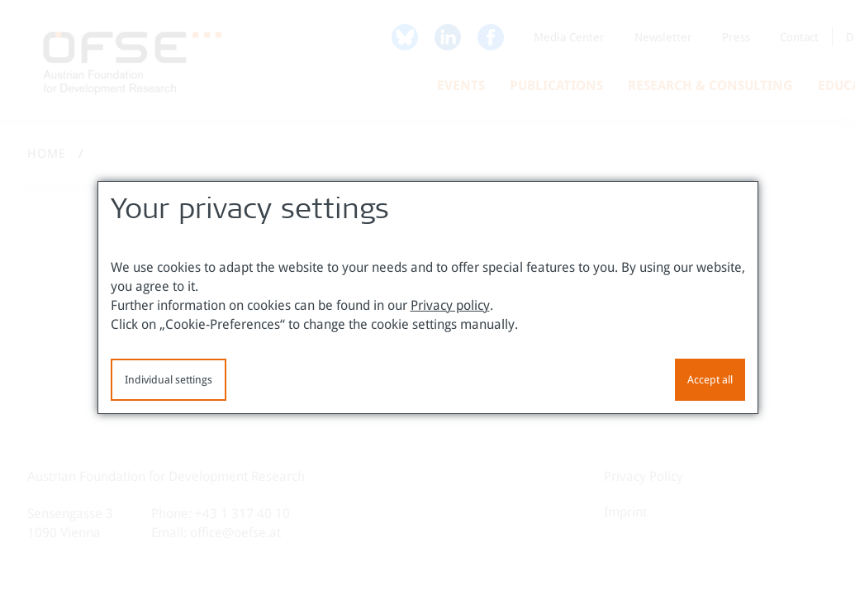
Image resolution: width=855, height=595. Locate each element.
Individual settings (168, 380)
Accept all (710, 380)
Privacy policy (450, 305)
